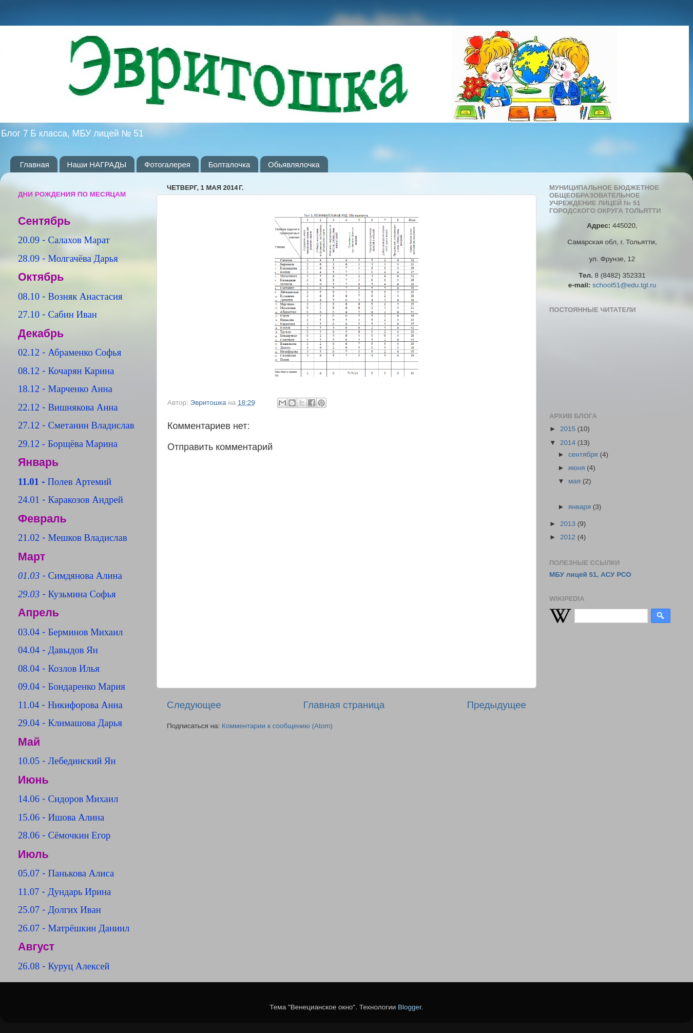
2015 (569, 429)
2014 (569, 442)
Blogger (409, 1007)
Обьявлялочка (294, 164)
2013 (569, 524)
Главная (34, 164)
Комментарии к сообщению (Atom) (277, 726)
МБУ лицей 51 (573, 574)
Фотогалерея (167, 164)
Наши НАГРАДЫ (97, 164)
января (580, 507)
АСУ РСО (616, 574)
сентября (584, 454)
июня (577, 468)
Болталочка (229, 164)
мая (575, 481)
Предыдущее (496, 704)
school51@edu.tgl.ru (624, 285)
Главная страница (344, 704)
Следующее (194, 704)
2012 (569, 537)
